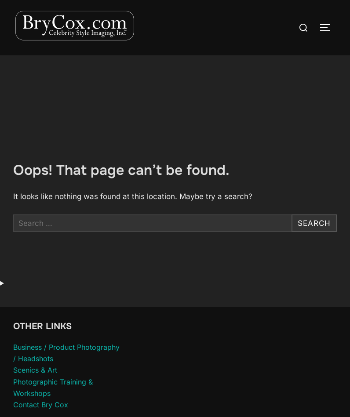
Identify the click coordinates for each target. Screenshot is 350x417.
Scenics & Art (35, 370)
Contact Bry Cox (40, 404)
